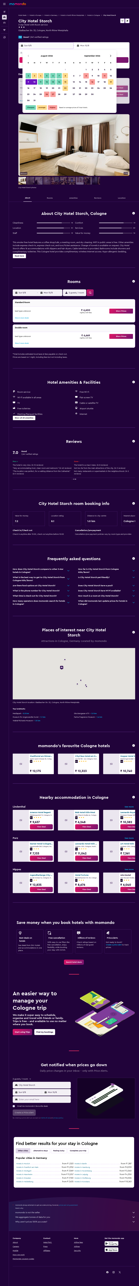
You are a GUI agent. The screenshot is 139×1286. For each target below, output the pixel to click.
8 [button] (65, 76)
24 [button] (34, 94)
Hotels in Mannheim (24, 1174)
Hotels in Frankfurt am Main (27, 1167)
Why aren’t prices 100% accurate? (75, 1221)
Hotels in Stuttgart (23, 1171)
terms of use (45, 1118)
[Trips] (4, 29)
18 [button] (41, 88)
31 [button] (34, 100)
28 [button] (59, 94)
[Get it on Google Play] (111, 1243)
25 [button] (40, 94)
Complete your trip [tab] (78, 1151)
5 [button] (46, 76)
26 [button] (47, 94)
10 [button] (34, 82)
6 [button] (53, 76)
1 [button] (65, 70)
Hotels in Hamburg (82, 1167)
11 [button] (40, 82)
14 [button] (59, 82)
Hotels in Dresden (23, 1178)
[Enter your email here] (44, 1099)
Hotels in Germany (50, 15)
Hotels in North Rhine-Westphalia (72, 15)
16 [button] (28, 88)
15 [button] (65, 82)
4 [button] (40, 76)
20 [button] (53, 88)
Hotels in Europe (35, 15)
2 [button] (28, 76)
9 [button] (28, 82)
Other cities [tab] (23, 1151)
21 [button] (59, 88)
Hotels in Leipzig (81, 1174)
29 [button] (65, 94)
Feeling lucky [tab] (58, 1151)
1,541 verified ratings (38, 37)
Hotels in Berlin (81, 1164)
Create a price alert (114, 945)
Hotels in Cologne (93, 15)
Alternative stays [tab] (40, 1151)
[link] (41, 826)
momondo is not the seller (75, 1212)
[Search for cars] (4, 22)
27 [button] (53, 94)
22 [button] (65, 88)
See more (129, 807)
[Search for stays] (4, 17)
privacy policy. (58, 1118)
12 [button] (47, 82)
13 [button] (53, 82)
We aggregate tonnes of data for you (75, 1217)
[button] (4, 4)
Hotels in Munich (23, 1164)
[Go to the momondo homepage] (17, 4)
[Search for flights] (4, 11)
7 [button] (59, 76)
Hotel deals (22, 15)
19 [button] (47, 88)
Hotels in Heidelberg (24, 1182)
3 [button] (34, 76)
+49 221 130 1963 (26, 33)
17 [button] (34, 88)
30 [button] (28, 100)
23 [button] (28, 94)
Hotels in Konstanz (82, 1182)
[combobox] (44, 1085)
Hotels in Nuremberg (83, 1171)
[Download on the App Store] (111, 1249)
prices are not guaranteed (68, 1205)
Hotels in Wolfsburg (83, 1178)
